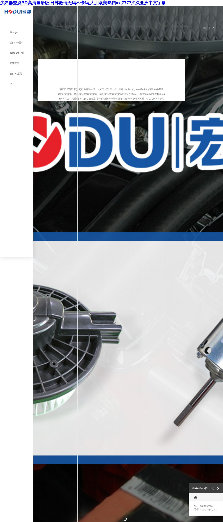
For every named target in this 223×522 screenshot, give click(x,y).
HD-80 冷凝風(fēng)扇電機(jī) (176, 26)
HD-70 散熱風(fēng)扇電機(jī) (138, 26)
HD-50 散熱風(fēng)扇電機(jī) (100, 26)
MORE (206, 27)
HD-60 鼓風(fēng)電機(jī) (65, 26)
